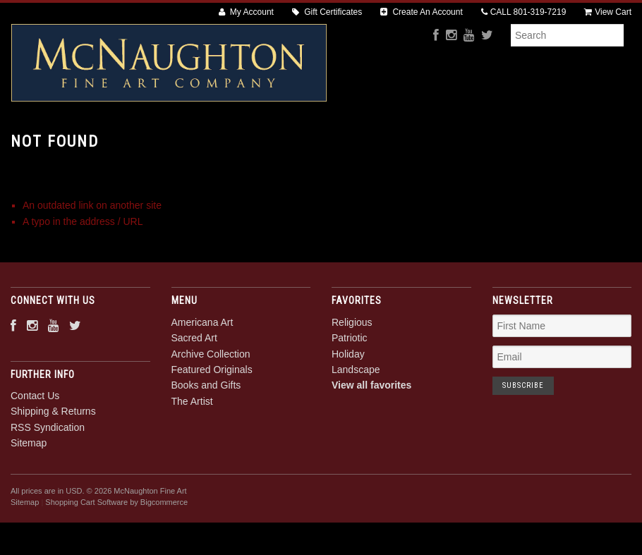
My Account (246, 12)
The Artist (576, 141)
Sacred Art (166, 141)
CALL (524, 12)
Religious (352, 370)
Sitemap (29, 491)
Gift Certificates (327, 12)
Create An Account (421, 12)
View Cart (607, 12)
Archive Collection (265, 141)
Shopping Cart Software (86, 551)
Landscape (356, 417)
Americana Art (77, 141)
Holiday (348, 402)
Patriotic (350, 386)
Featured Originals (380, 141)
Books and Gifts (488, 141)
